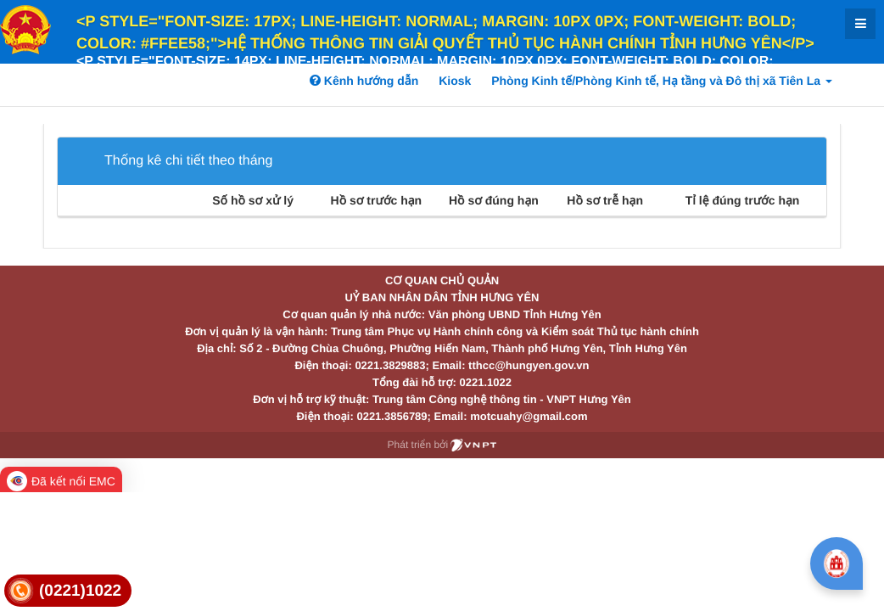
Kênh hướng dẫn (364, 80)
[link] (67, 591)
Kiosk (455, 80)
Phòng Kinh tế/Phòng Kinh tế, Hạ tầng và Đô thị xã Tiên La (661, 80)
